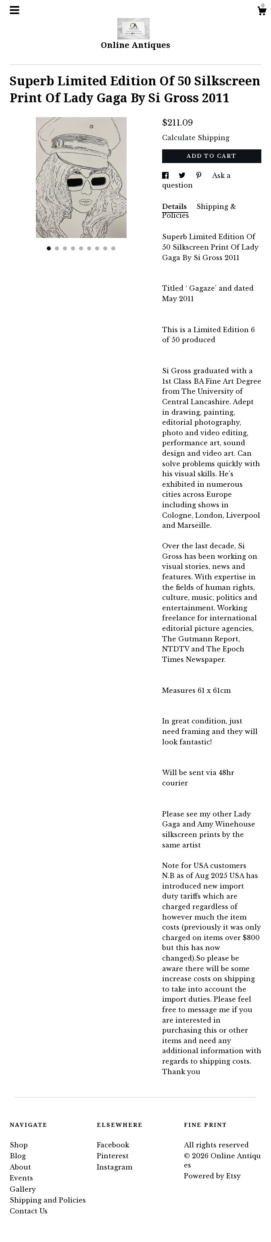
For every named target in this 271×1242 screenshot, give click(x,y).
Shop (19, 1145)
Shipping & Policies (199, 211)
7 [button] (97, 248)
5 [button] (81, 248)
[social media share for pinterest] (200, 176)
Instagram (114, 1167)
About (20, 1167)
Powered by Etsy (212, 1176)
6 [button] (89, 248)
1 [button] (49, 248)
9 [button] (113, 248)
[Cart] (261, 12)
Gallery (23, 1189)
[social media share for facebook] (166, 176)
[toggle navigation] (14, 10)
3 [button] (65, 248)
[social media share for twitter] (183, 176)
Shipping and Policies (48, 1200)
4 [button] (73, 248)
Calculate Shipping (195, 138)
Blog (18, 1156)
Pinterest (113, 1156)
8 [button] (105, 248)
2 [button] (57, 248)
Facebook (113, 1145)
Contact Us (29, 1211)
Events (21, 1178)
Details (175, 207)
